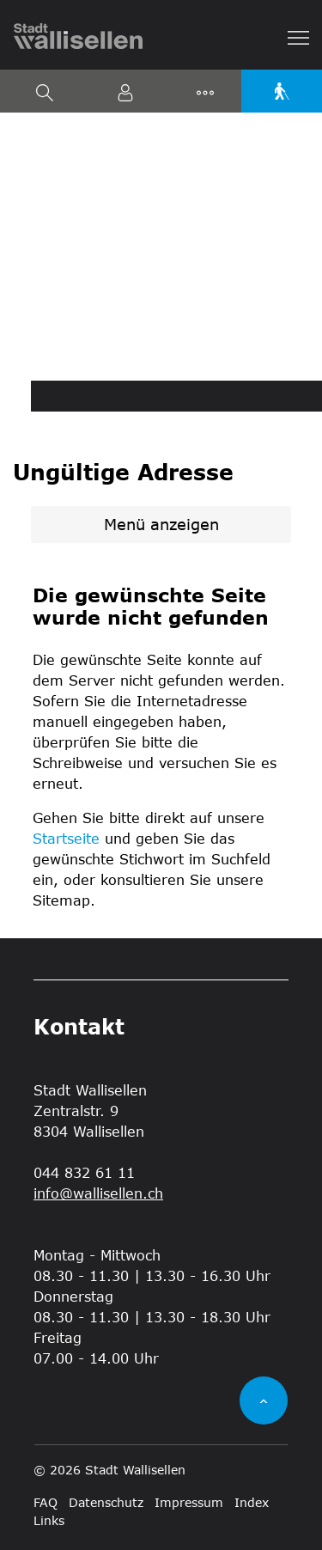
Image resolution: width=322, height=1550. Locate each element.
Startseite (66, 838)
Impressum (189, 1502)
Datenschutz (106, 1502)
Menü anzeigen (161, 524)
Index (251, 1502)
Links (48, 1520)
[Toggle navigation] (299, 36)
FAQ (45, 1502)
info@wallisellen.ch (98, 1193)
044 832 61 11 (84, 1172)
